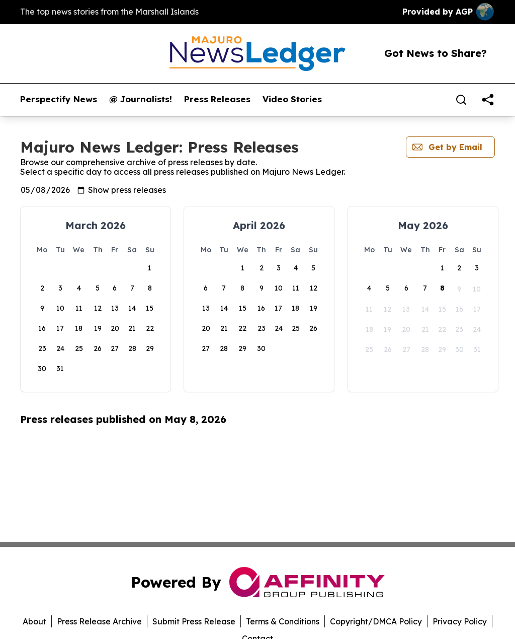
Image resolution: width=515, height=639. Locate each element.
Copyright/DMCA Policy (376, 621)
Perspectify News (58, 99)
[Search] (461, 99)
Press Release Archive (99, 621)
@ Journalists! (140, 99)
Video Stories (292, 99)
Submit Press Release (193, 621)
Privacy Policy (460, 621)
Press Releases (217, 99)
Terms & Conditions (282, 621)
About (34, 621)
